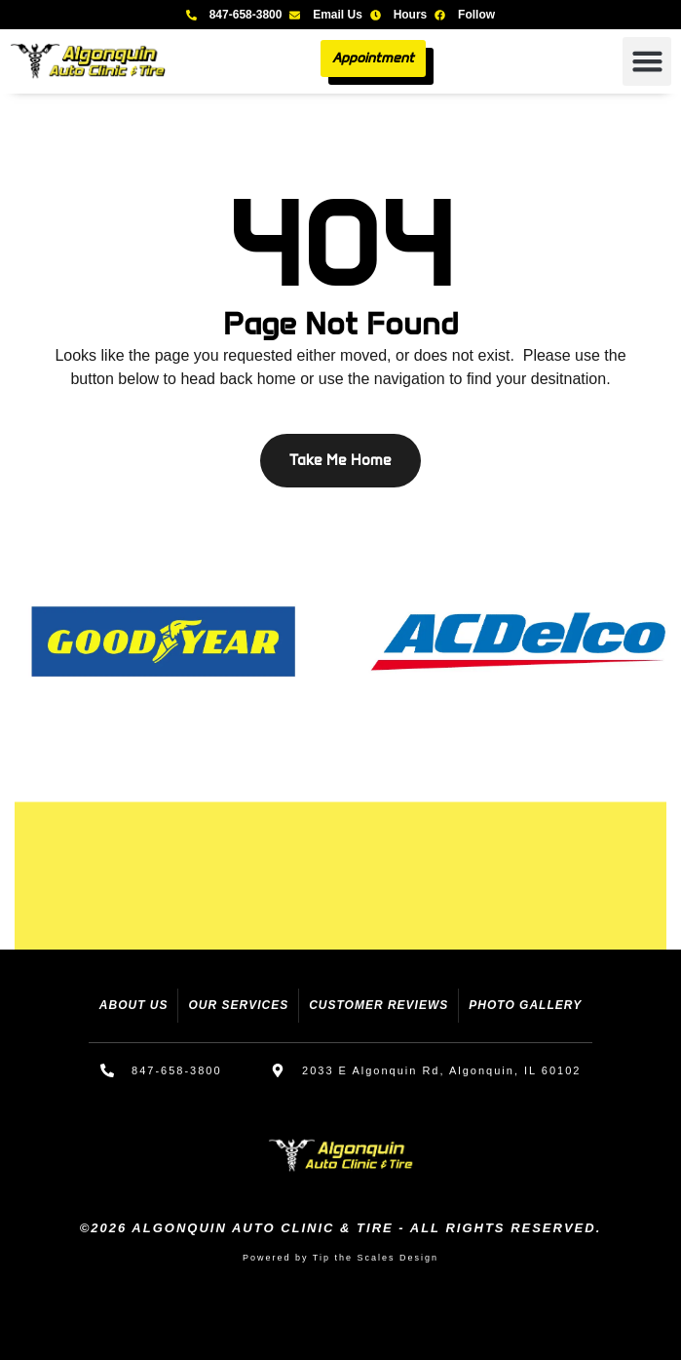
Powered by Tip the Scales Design (340, 1258)
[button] (647, 61)
